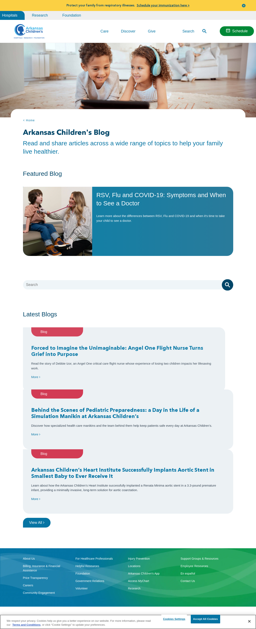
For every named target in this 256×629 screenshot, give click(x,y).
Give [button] (152, 31)
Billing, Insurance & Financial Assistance (41, 515)
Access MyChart (138, 528)
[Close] (249, 621)
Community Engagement (39, 540)
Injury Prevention (139, 505)
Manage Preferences (100, 612)
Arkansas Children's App (143, 520)
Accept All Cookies (205, 621)
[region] (128, 621)
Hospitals (9, 15)
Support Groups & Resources (200, 505)
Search (188, 31)
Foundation (71, 15)
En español (188, 520)
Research (40, 15)
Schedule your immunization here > (163, 5)
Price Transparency (35, 525)
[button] (244, 5)
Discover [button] (128, 31)
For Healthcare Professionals (94, 505)
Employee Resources (194, 513)
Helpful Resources (87, 513)
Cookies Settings (174, 621)
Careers (28, 532)
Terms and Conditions (26, 624)
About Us (29, 505)
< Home (29, 120)
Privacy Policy (62, 612)
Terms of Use (79, 612)
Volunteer (81, 535)
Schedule (240, 31)
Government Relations (89, 528)
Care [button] (104, 31)
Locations (134, 513)
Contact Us (188, 528)
